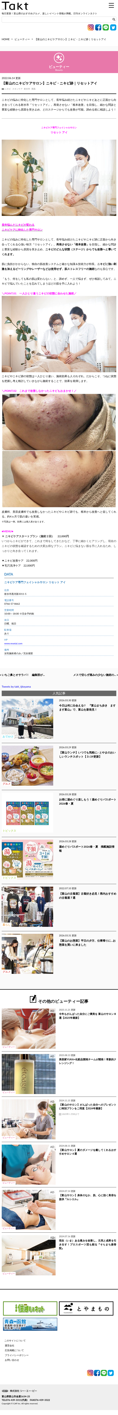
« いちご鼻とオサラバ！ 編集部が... (30, 675)
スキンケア (17, 89)
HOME (6, 39)
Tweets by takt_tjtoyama (16, 691)
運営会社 (9, 1350)
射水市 (27, 89)
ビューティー (22, 39)
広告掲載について (14, 1355)
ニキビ (8, 89)
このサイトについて (15, 1345)
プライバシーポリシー (17, 1360)
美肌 (33, 89)
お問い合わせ (12, 1364)
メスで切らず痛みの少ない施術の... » (88, 679)
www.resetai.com (13, 643)
